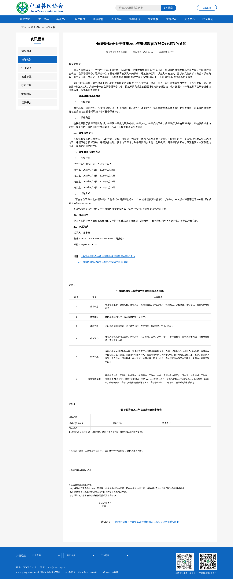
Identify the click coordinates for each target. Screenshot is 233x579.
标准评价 (134, 19)
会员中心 (61, 19)
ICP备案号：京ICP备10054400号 (81, 572)
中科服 (115, 572)
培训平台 (26, 102)
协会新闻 (26, 50)
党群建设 (171, 19)
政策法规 (26, 85)
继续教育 (98, 19)
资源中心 (189, 19)
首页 (23, 27)
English (207, 7)
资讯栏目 (35, 27)
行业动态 (26, 68)
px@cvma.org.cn (89, 244)
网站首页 (25, 19)
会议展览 (80, 19)
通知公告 (50, 27)
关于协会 (43, 19)
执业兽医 (26, 76)
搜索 (168, 7)
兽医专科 (116, 19)
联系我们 (207, 19)
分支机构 (153, 19)
